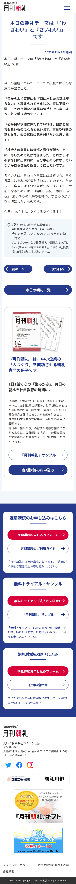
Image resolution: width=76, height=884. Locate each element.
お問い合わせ (37, 684)
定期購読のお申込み (38, 469)
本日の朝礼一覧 (38, 290)
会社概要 (8, 871)
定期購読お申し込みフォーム (38, 534)
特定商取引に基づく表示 (53, 865)
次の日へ (57, 268)
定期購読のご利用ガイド (37, 548)
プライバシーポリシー (17, 865)
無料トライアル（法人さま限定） (38, 600)
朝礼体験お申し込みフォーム (38, 671)
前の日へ (18, 268)
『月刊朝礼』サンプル (38, 455)
